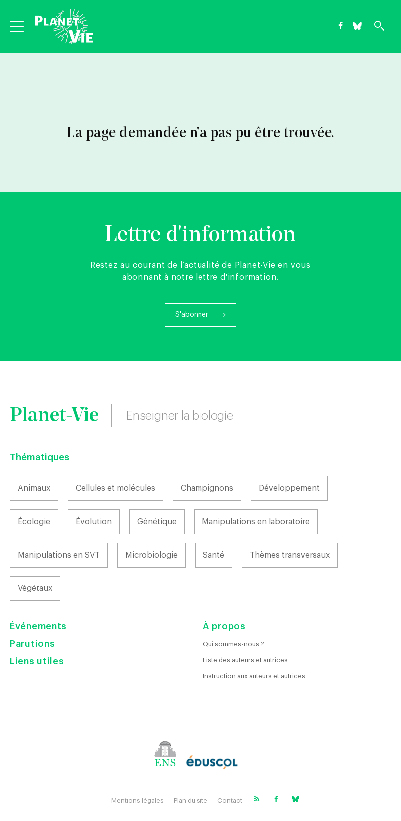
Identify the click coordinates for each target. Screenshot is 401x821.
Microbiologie (151, 555)
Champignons (207, 488)
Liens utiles (37, 661)
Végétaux (35, 588)
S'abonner (191, 314)
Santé (213, 555)
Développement (289, 488)
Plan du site (190, 800)
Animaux (34, 488)
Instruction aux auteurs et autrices (254, 676)
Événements (38, 626)
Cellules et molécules (115, 488)
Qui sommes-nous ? (233, 644)
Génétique (157, 522)
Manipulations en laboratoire (256, 522)
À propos (224, 626)
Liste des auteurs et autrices (245, 660)
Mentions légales (137, 800)
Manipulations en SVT (59, 555)
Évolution (94, 522)
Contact (229, 800)
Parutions (32, 643)
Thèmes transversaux (290, 555)
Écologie (34, 522)
